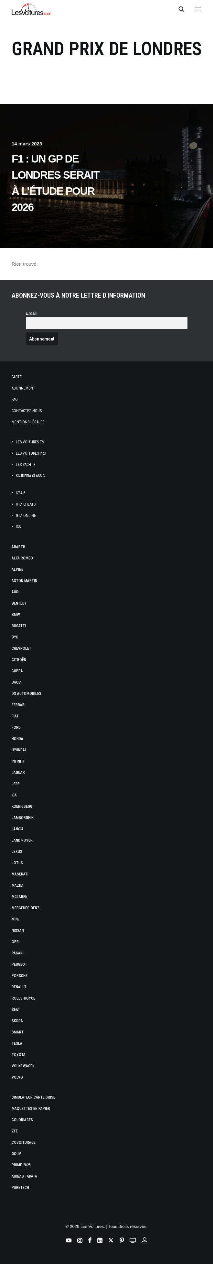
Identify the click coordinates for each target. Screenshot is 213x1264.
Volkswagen (23, 1066)
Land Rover (22, 840)
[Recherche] (178, 9)
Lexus (17, 851)
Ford (16, 727)
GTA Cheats (26, 504)
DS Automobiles (26, 693)
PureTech (20, 1187)
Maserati (20, 874)
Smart (18, 1032)
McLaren (19, 896)
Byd (15, 637)
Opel (16, 942)
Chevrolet (21, 648)
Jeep (16, 784)
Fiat (15, 716)
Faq (15, 399)
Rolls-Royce (23, 998)
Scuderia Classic (30, 476)
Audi (15, 592)
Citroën (19, 659)
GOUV (16, 1153)
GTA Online (26, 515)
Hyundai (19, 750)
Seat (16, 1009)
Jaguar (18, 772)
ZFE (15, 1131)
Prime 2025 (21, 1165)
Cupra (17, 671)
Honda (17, 738)
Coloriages (22, 1120)
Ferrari (19, 705)
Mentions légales (28, 422)
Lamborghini (23, 817)
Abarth (18, 547)
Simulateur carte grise (33, 1097)
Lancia (18, 829)
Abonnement (23, 388)
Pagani (18, 953)
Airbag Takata (24, 1176)
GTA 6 (20, 493)
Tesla (17, 1043)
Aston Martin (24, 580)
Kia (14, 795)
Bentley (19, 603)
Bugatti (19, 626)
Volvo (17, 1077)
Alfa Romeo (22, 558)
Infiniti (18, 761)
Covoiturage (24, 1142)
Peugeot (19, 964)
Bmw (16, 614)
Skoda (17, 1021)
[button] (198, 9)
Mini (15, 919)
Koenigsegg (22, 806)
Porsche (19, 975)
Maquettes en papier (31, 1108)
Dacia (17, 682)
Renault (19, 987)
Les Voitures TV (30, 442)
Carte (17, 377)
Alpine (17, 569)
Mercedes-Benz (25, 908)
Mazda (18, 885)
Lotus (17, 863)
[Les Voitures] (31, 9)
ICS (18, 527)
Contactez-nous (27, 411)
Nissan (18, 930)
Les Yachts (25, 464)
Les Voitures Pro (31, 453)
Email (31, 313)
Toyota (19, 1054)
